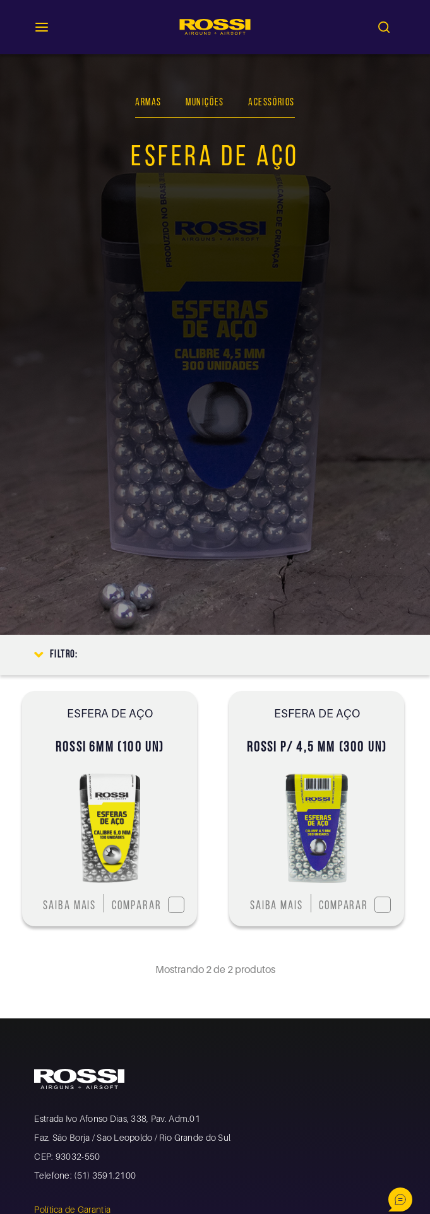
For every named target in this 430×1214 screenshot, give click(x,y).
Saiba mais (69, 906)
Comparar (148, 905)
